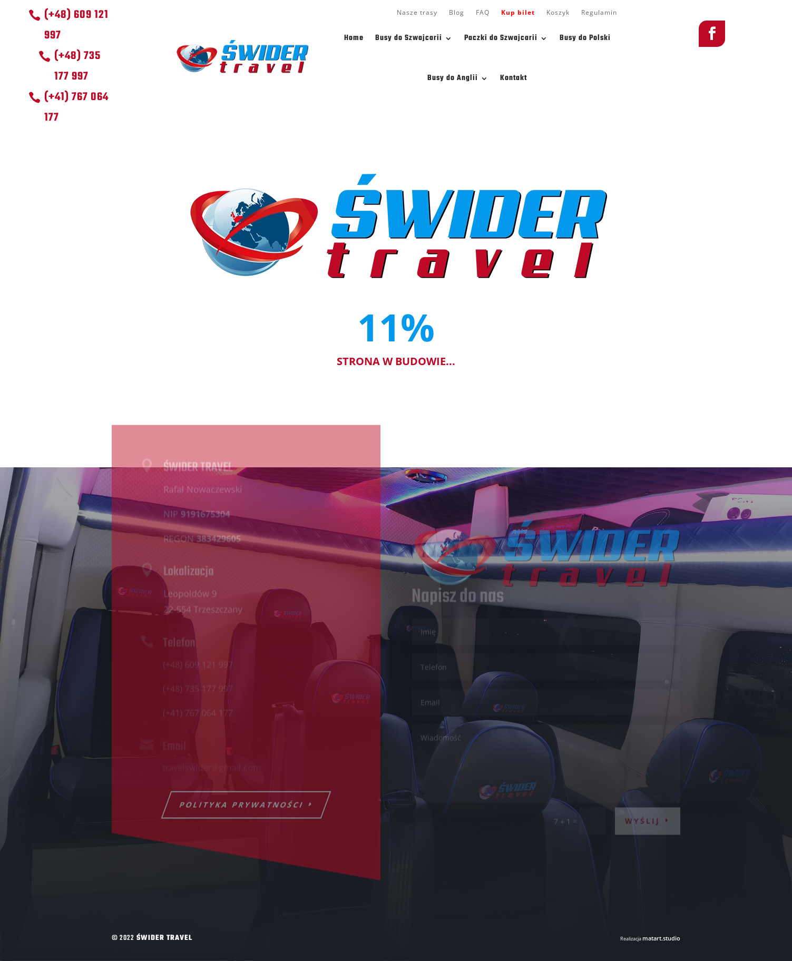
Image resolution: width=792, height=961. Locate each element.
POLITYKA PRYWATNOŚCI (242, 813)
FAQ (483, 13)
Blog (456, 13)
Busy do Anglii (452, 78)
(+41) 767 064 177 (76, 107)
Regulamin (599, 13)
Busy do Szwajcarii (408, 38)
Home (354, 38)
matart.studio (661, 938)
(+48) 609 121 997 (76, 25)
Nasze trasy (417, 13)
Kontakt (513, 78)
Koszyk (558, 13)
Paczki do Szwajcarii (500, 38)
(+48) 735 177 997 (77, 66)
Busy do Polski (585, 38)
